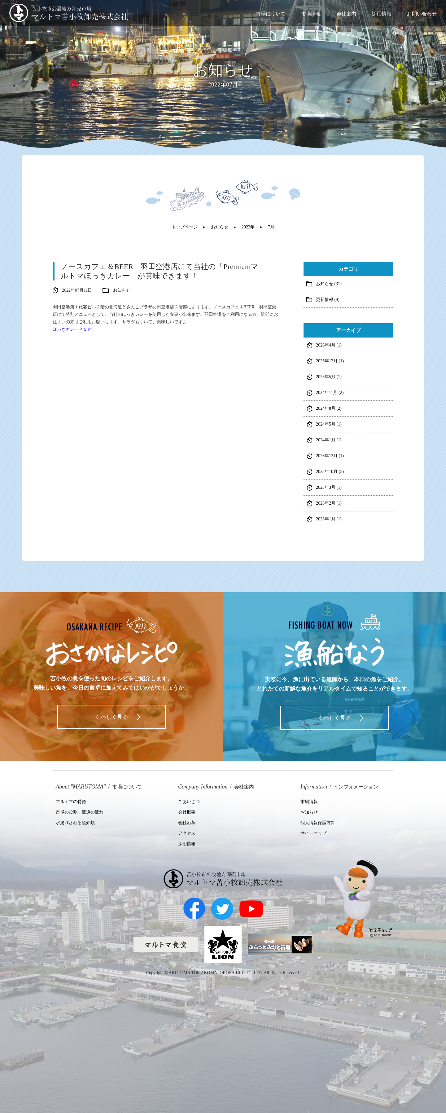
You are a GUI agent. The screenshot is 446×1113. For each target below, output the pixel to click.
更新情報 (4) (327, 299)
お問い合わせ (422, 13)
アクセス (186, 833)
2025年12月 (330, 361)
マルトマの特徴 (71, 801)
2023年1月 (329, 519)
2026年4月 (329, 345)
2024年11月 (329, 392)
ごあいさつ (189, 801)
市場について (271, 13)
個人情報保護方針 (317, 822)
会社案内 (346, 13)
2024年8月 (329, 408)
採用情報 (381, 13)
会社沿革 (186, 822)
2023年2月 (329, 503)
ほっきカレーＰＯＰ (72, 329)
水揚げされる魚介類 (75, 822)
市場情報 (311, 13)
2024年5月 (329, 424)
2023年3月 (329, 487)
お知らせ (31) (329, 283)
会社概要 (186, 812)
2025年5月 (329, 376)
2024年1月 (329, 440)
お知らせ (309, 812)
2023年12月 (330, 455)
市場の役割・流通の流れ (79, 812)
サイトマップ (313, 833)
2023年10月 (330, 471)
